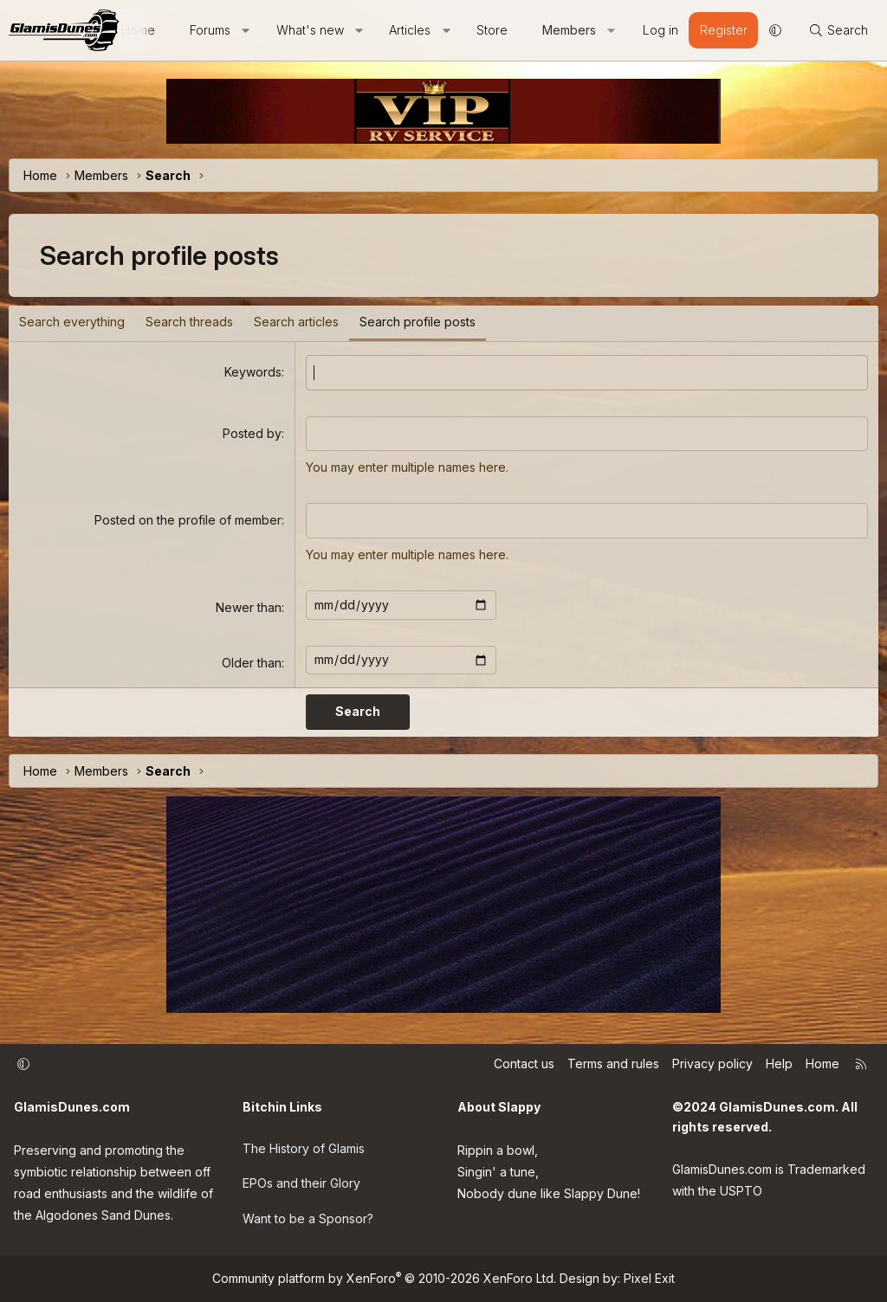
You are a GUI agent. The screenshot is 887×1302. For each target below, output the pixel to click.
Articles (410, 30)
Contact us (524, 1063)
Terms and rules (613, 1063)
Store (492, 30)
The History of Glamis (304, 1148)
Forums (210, 30)
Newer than (249, 607)
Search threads (189, 321)
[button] (246, 30)
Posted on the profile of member (188, 519)
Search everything (72, 321)
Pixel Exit (649, 1278)
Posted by (252, 433)
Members (569, 30)
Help (779, 1063)
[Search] (838, 30)
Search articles (296, 321)
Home (822, 1063)
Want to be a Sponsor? (308, 1218)
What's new (310, 30)
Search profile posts (417, 321)
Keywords (253, 371)
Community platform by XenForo (384, 1278)
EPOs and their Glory (301, 1183)
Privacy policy (712, 1063)
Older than (252, 662)
